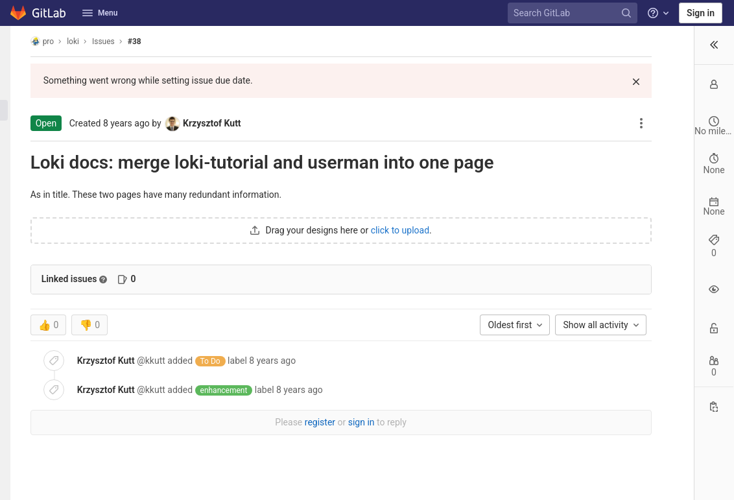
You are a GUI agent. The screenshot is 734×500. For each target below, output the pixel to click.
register (267, 422)
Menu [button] (99, 13)
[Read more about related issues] (115, 279)
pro (53, 41)
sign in (309, 422)
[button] (15, 484)
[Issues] (16, 110)
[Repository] (16, 88)
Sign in (701, 13)
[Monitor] (16, 153)
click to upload (347, 230)
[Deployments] (16, 131)
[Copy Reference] (714, 408)
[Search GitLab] (574, 13)
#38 (145, 41)
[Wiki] (16, 195)
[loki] (16, 41)
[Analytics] (16, 174)
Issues (114, 41)
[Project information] (16, 67)
